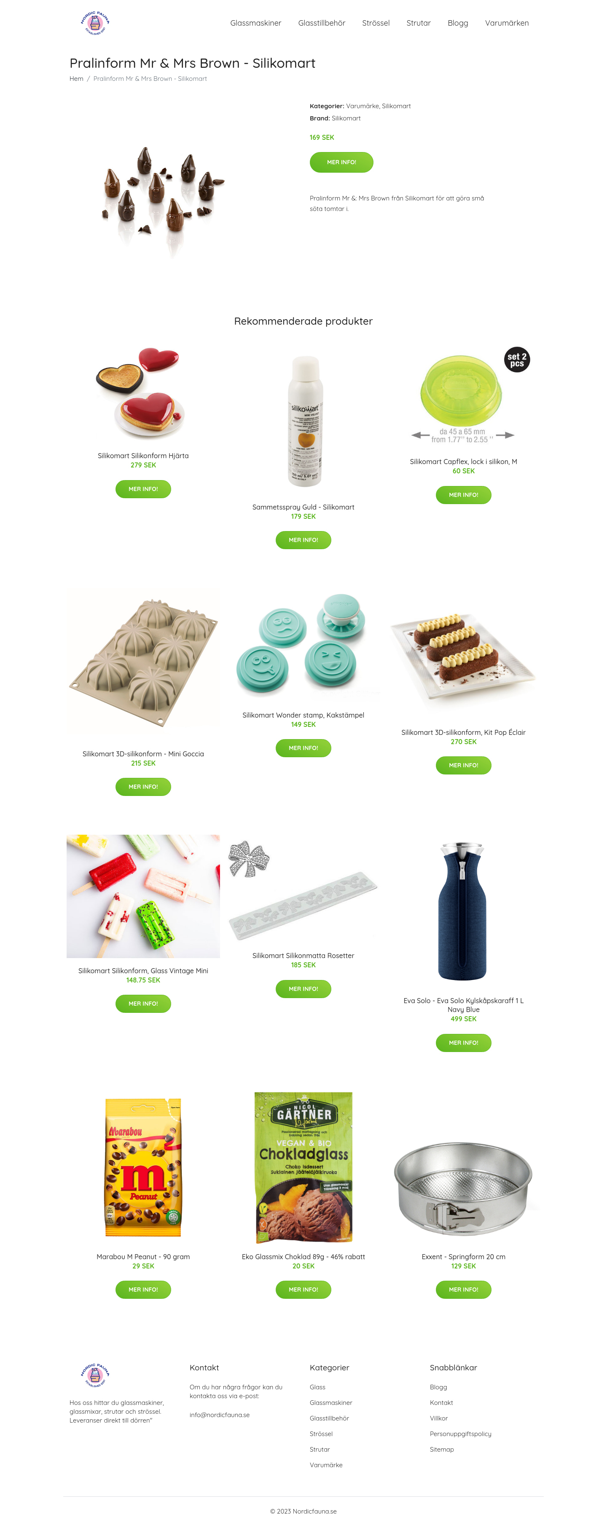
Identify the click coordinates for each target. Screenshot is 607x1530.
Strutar (419, 25)
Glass (317, 1391)
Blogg (458, 25)
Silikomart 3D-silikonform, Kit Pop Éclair (463, 736)
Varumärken (507, 25)
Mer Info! (341, 166)
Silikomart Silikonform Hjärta (143, 460)
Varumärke (362, 110)
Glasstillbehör (322, 25)
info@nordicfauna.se (220, 1419)
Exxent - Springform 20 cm (463, 1261)
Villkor (439, 1422)
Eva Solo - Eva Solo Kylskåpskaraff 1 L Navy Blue (463, 1009)
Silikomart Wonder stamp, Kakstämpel (303, 719)
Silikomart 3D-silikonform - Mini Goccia (143, 758)
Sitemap (442, 1454)
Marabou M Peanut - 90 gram (143, 1261)
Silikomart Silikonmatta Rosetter (303, 960)
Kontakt (441, 1407)
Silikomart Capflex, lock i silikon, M (463, 466)
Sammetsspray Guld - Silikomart (303, 511)
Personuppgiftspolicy (461, 1438)
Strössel (376, 25)
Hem (76, 83)
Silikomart (396, 110)
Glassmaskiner (256, 25)
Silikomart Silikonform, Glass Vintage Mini (143, 975)
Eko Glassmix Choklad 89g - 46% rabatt (303, 1261)
